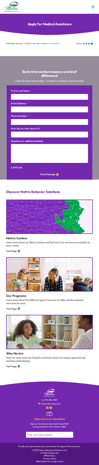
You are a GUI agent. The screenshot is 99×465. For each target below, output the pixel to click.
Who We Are (14, 353)
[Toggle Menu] (93, 7)
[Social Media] (47, 407)
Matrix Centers (16, 238)
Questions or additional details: (27, 141)
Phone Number (20, 116)
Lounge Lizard (56, 461)
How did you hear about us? (25, 128)
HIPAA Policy (49, 455)
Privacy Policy (49, 458)
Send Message (49, 174)
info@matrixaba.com (50, 403)
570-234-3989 (50, 400)
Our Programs (16, 296)
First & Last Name (21, 91)
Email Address (19, 103)
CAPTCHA (16, 167)
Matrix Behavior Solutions (48, 43)
